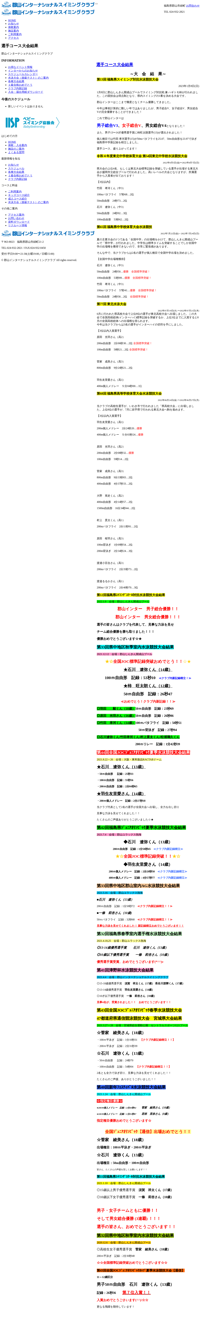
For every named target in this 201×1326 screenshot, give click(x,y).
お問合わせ (193, 5)
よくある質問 (16, 152)
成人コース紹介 (17, 198)
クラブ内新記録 (17, 88)
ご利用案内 (15, 34)
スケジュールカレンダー (23, 74)
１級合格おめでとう (20, 84)
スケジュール (16, 168)
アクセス (13, 37)
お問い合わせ (16, 218)
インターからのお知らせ (23, 70)
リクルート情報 (17, 225)
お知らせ (13, 23)
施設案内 (13, 30)
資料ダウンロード (19, 221)
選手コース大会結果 (114, 64)
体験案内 (13, 27)
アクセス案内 (16, 214)
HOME (12, 20)
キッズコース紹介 (19, 195)
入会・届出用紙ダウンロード (25, 91)
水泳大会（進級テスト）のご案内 (28, 77)
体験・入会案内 (17, 145)
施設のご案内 (16, 148)
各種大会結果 (16, 81)
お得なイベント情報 (20, 67)
